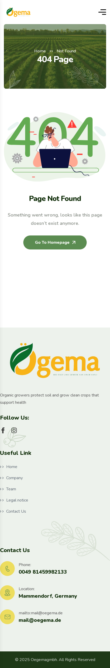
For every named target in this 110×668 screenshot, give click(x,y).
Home (40, 51)
